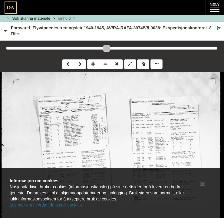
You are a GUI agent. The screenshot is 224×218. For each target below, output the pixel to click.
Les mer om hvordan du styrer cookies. (46, 205)
